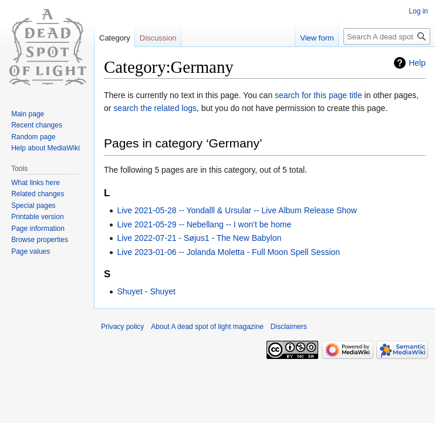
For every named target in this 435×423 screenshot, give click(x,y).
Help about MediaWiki (45, 148)
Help (417, 63)
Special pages (33, 206)
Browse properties (39, 240)
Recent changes (36, 125)
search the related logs (155, 108)
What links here (35, 183)
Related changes (37, 194)
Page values (30, 251)
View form (317, 37)
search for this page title (318, 95)
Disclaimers (289, 327)
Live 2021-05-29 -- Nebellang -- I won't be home (204, 224)
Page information (38, 228)
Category (114, 37)
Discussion (158, 37)
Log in (418, 11)
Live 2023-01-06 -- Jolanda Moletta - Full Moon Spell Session (228, 252)
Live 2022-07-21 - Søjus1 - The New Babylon (199, 238)
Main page (27, 114)
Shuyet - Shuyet (146, 291)
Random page (33, 137)
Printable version (37, 217)
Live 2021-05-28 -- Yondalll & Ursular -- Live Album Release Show (237, 210)
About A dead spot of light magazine (207, 327)
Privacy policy (122, 327)
